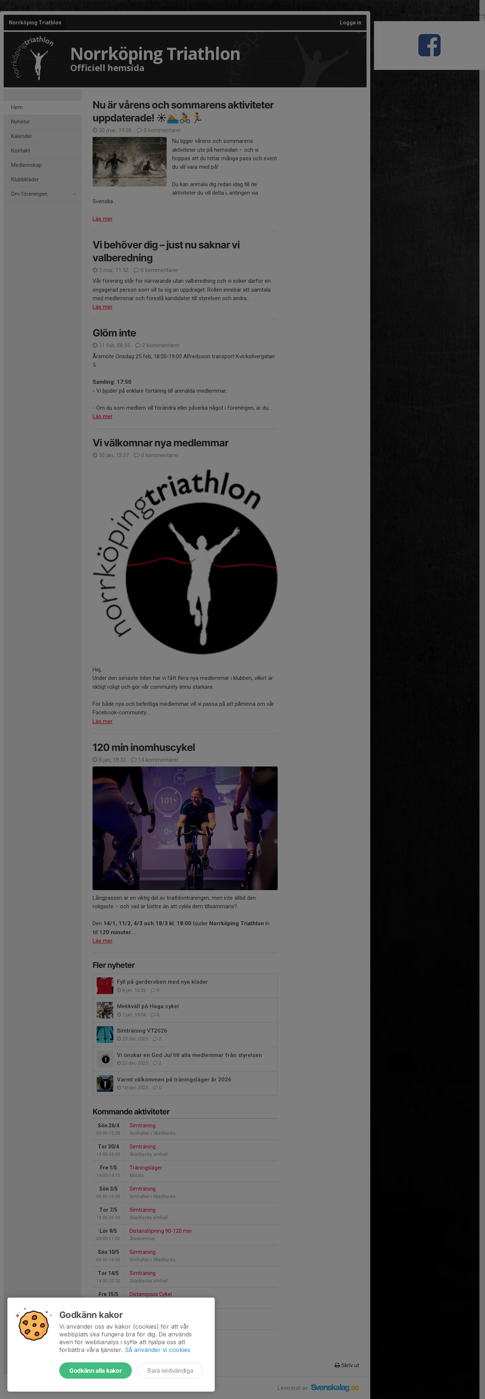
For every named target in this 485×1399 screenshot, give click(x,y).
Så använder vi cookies (157, 1349)
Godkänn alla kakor (95, 1370)
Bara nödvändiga (170, 1370)
